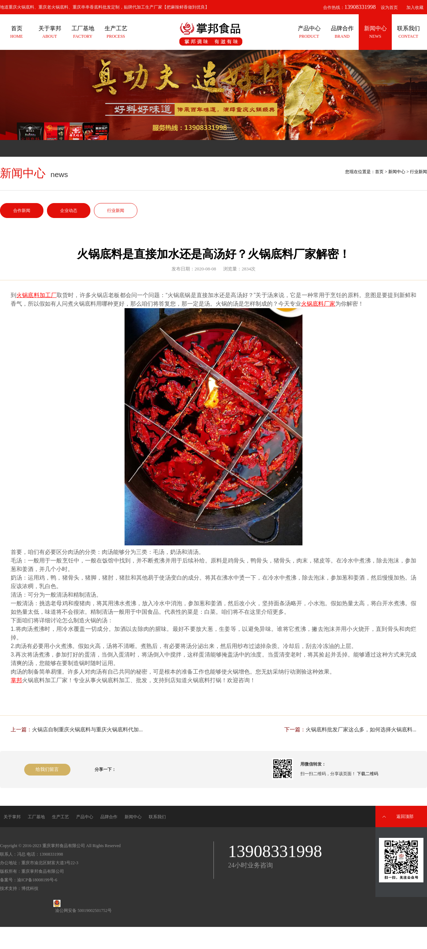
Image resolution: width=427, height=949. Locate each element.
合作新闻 (21, 210)
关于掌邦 (12, 816)
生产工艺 (60, 816)
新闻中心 (396, 171)
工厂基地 (36, 816)
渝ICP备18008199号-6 (37, 879)
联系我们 (157, 816)
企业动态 (68, 210)
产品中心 (84, 816)
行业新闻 (115, 210)
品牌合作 (108, 816)
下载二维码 (367, 773)
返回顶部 (404, 816)
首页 (379, 171)
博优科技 (29, 888)
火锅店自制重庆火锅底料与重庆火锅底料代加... (87, 729)
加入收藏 (414, 7)
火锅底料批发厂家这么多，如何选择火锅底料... (361, 729)
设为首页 (389, 7)
